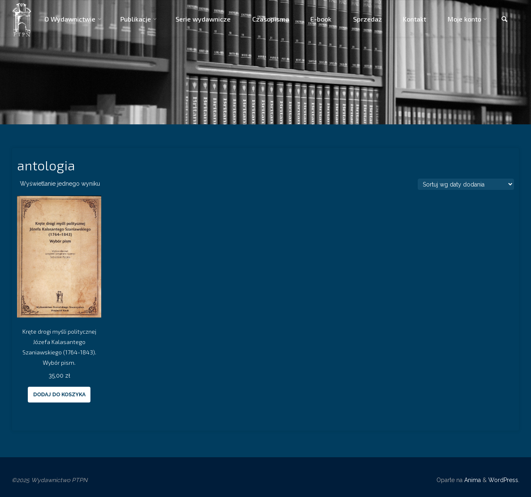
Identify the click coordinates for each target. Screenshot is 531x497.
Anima (472, 480)
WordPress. (503, 480)
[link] (504, 19)
